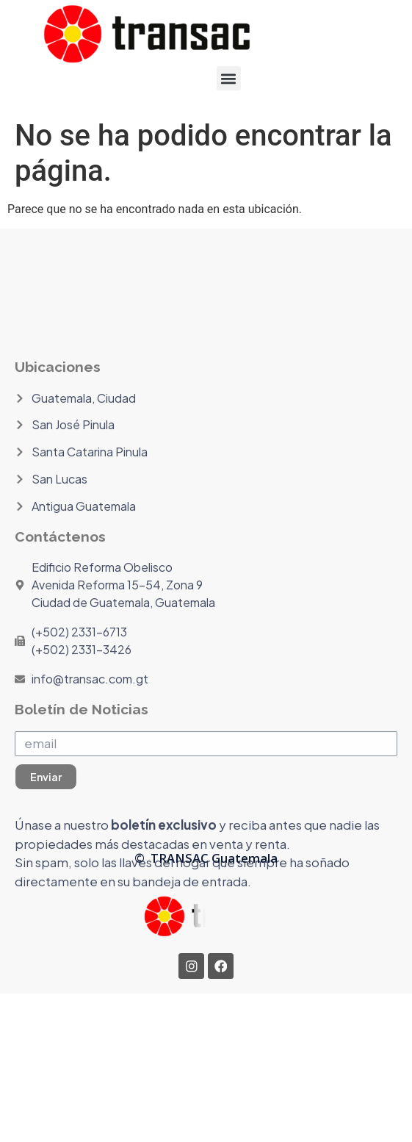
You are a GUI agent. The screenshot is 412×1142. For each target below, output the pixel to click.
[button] (229, 78)
